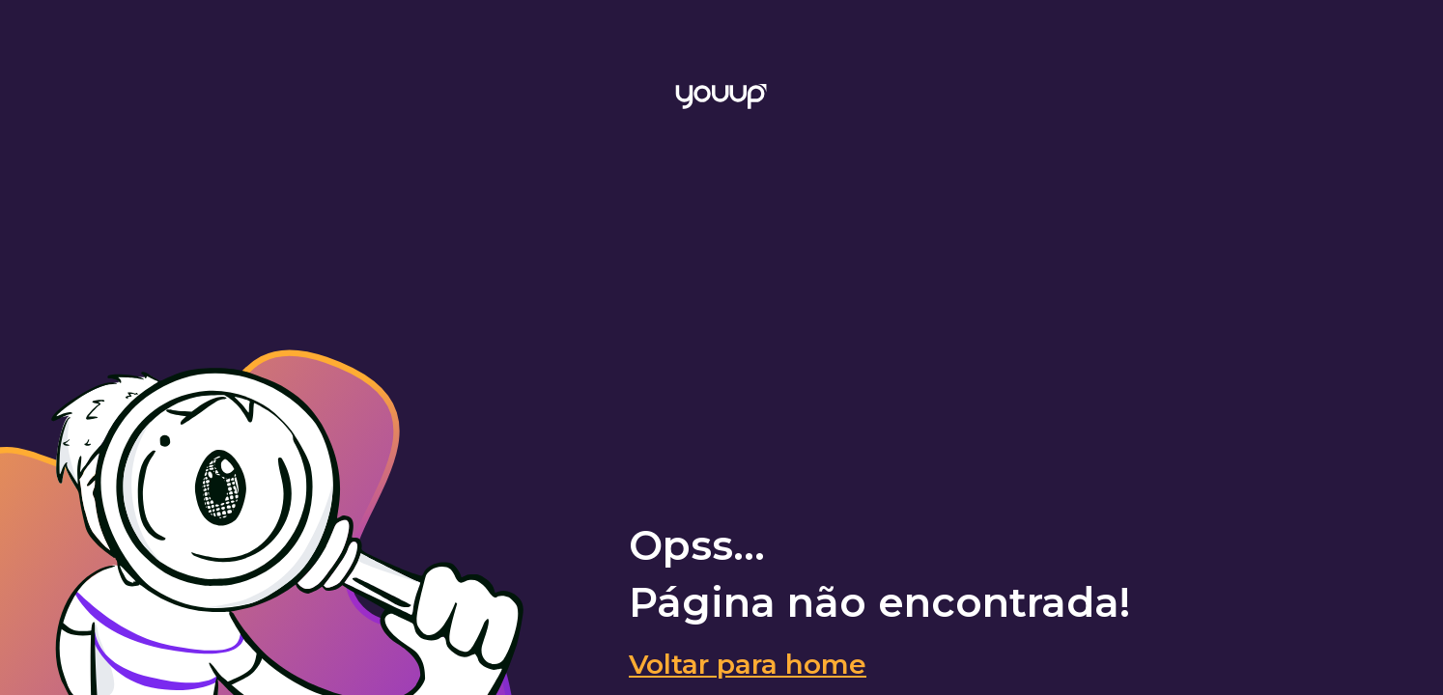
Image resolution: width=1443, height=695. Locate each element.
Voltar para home (747, 664)
